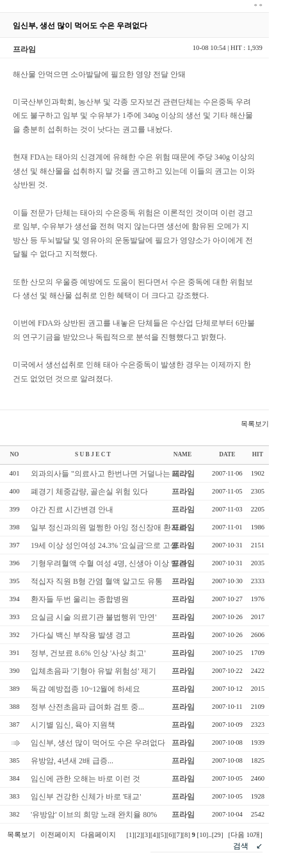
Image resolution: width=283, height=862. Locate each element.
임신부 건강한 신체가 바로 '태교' (86, 796)
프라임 (183, 473)
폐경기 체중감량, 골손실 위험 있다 (89, 491)
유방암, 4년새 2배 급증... (72, 760)
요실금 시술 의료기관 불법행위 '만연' (93, 617)
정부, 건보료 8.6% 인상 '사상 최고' (88, 653)
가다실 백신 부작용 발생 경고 (81, 635)
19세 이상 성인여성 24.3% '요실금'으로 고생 (104, 545)
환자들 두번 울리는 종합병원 (80, 599)
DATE (227, 454)
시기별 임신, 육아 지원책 (73, 724)
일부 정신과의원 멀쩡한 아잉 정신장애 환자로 (108, 527)
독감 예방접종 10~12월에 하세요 (86, 688)
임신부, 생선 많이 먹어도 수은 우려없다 (98, 742)
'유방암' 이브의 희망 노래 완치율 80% (94, 814)
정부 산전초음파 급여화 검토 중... (87, 706)
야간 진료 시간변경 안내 (72, 509)
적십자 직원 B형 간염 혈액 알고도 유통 (97, 581)
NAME (183, 454)
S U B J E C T (93, 454)
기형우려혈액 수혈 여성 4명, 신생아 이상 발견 (108, 563)
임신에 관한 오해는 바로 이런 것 (85, 778)
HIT (257, 454)
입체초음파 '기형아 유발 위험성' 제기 (93, 671)
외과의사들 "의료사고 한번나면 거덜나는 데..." (110, 473)
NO (14, 454)
